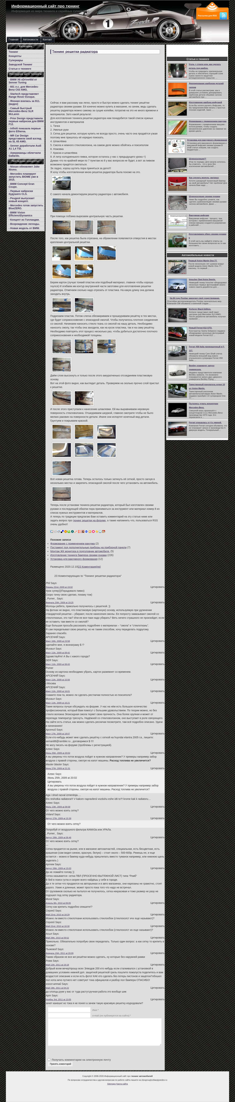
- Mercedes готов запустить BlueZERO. (26, 207)
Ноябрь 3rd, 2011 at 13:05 (58, 999)
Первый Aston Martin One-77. (202, 261)
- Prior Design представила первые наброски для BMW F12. (26, 121)
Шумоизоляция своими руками (204, 196)
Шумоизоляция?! (197, 159)
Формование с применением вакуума (207, 121)
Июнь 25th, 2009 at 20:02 (58, 753)
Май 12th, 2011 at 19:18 (57, 964)
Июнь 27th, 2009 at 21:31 (58, 768)
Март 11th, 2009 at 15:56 (58, 679)
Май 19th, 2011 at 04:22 (57, 988)
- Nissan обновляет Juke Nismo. (24, 168)
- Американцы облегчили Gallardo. (25, 154)
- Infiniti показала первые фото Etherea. (25, 130)
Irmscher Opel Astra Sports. (202, 279)
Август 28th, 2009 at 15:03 (58, 868)
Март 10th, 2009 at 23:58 (58, 641)
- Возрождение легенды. (24, 223)
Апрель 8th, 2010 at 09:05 (58, 903)
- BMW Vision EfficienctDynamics (20, 214)
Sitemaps (111, 1084)
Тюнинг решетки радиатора (75, 51)
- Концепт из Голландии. (24, 219)
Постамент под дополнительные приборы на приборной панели (88, 547)
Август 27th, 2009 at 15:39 (58, 818)
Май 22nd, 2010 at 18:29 (58, 914)
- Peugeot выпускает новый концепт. (22, 200)
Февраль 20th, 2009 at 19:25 (59, 602)
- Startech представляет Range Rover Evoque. (24, 95)
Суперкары (16, 60)
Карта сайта (122, 1084)
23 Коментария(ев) (89, 566)
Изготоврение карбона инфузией (205, 102)
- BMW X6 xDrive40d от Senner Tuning (23, 81)
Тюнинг (13, 51)
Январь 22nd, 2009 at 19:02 (59, 587)
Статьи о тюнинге (20, 68)
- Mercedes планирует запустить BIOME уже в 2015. (23, 176)
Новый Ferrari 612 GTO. (200, 328)
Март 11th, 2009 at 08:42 (58, 652)
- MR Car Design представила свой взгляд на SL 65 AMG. (25, 138)
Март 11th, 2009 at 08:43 (58, 664)
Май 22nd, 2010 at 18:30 (58, 926)
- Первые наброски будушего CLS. (21, 192)
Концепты (15, 56)
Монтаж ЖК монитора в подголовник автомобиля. (80, 551)
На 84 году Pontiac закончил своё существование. (195, 298)
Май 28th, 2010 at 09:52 (57, 937)
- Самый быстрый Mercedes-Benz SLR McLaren (21, 111)
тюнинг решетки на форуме (89, 520)
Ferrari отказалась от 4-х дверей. (205, 422)
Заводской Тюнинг (20, 64)
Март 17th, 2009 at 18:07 (58, 733)
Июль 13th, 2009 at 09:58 (58, 807)
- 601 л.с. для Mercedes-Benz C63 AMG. (24, 88)
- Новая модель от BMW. (24, 228)
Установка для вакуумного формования (207, 140)
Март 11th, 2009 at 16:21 (58, 703)
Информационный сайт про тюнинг (45, 6)
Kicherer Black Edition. (200, 309)
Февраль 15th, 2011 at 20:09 (59, 953)
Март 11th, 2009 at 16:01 (58, 691)
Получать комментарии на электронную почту (81, 1059)
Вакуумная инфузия (199, 215)
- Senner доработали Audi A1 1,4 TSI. (25, 147)
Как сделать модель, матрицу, (204, 178)
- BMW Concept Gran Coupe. (21, 185)
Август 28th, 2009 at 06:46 (58, 837)
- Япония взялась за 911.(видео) (24, 102)
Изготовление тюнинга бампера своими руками (78, 555)
